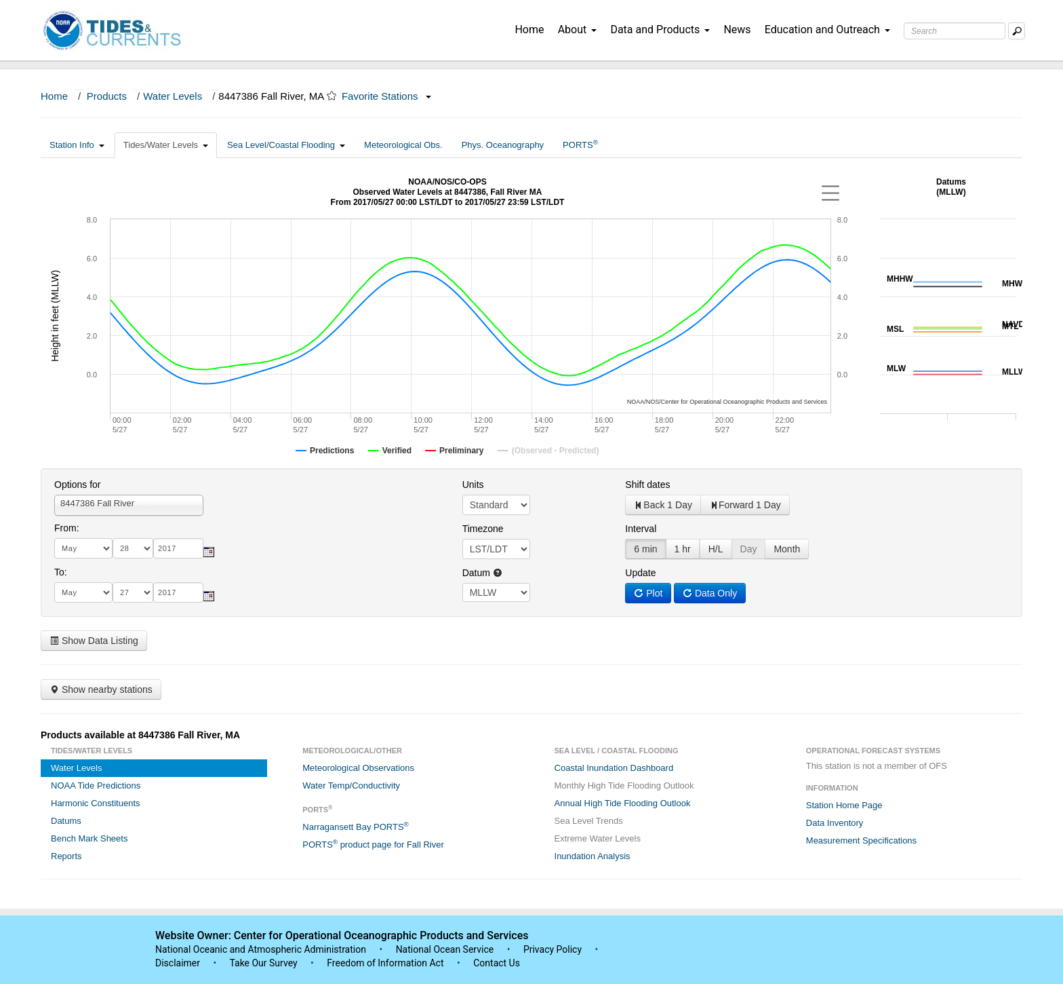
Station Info (76, 145)
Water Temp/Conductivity (351, 785)
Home (529, 29)
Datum (482, 572)
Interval (640, 528)
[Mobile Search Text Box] (1016, 30)
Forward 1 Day (745, 504)
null (496, 592)
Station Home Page (844, 805)
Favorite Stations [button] (386, 96)
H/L (715, 549)
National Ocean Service (445, 949)
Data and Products (660, 29)
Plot (648, 593)
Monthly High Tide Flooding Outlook (624, 785)
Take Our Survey (264, 963)
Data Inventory (835, 823)
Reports (66, 856)
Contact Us (496, 963)
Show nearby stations (101, 689)
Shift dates (647, 484)
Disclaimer (177, 963)
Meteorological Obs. (403, 145)
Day (748, 549)
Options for (77, 484)
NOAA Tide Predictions (95, 785)
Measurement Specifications (861, 840)
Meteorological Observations (358, 768)
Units (473, 484)
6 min (645, 549)
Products (107, 96)
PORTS (580, 144)
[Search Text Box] (954, 30)
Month (787, 549)
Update (640, 572)
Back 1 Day (663, 504)
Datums (66, 821)
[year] (178, 548)
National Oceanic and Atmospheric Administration (260, 949)
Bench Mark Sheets (89, 838)
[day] (133, 548)
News (736, 29)
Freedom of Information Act (385, 963)
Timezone (483, 528)
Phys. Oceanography (503, 145)
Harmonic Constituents (95, 803)
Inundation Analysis (592, 856)
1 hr (683, 549)
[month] (83, 548)
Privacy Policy (552, 949)
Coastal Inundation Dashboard (614, 768)
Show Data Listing (93, 640)
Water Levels (172, 96)
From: (66, 528)
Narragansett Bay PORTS (355, 826)
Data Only (710, 593)
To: (60, 572)
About (577, 29)
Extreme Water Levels (598, 838)
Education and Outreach (827, 29)
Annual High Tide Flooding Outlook (623, 803)
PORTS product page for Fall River (373, 844)
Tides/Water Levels (165, 145)
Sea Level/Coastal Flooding (286, 145)
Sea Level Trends (589, 821)
